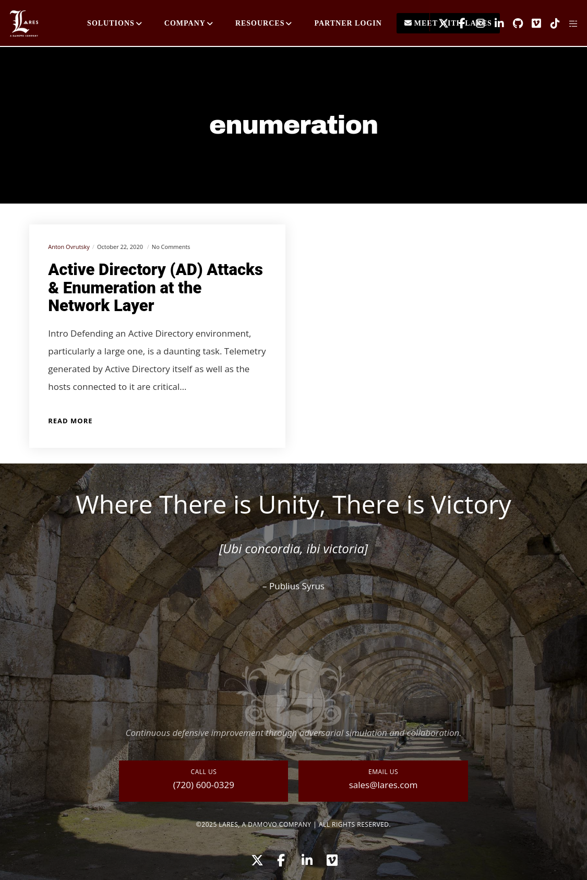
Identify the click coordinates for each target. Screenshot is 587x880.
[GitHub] (514, 23)
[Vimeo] (532, 23)
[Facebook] (458, 23)
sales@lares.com (383, 785)
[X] (439, 23)
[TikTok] (551, 23)
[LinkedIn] (495, 23)
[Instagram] (477, 23)
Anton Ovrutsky (69, 247)
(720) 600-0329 (203, 785)
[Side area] (569, 23)
